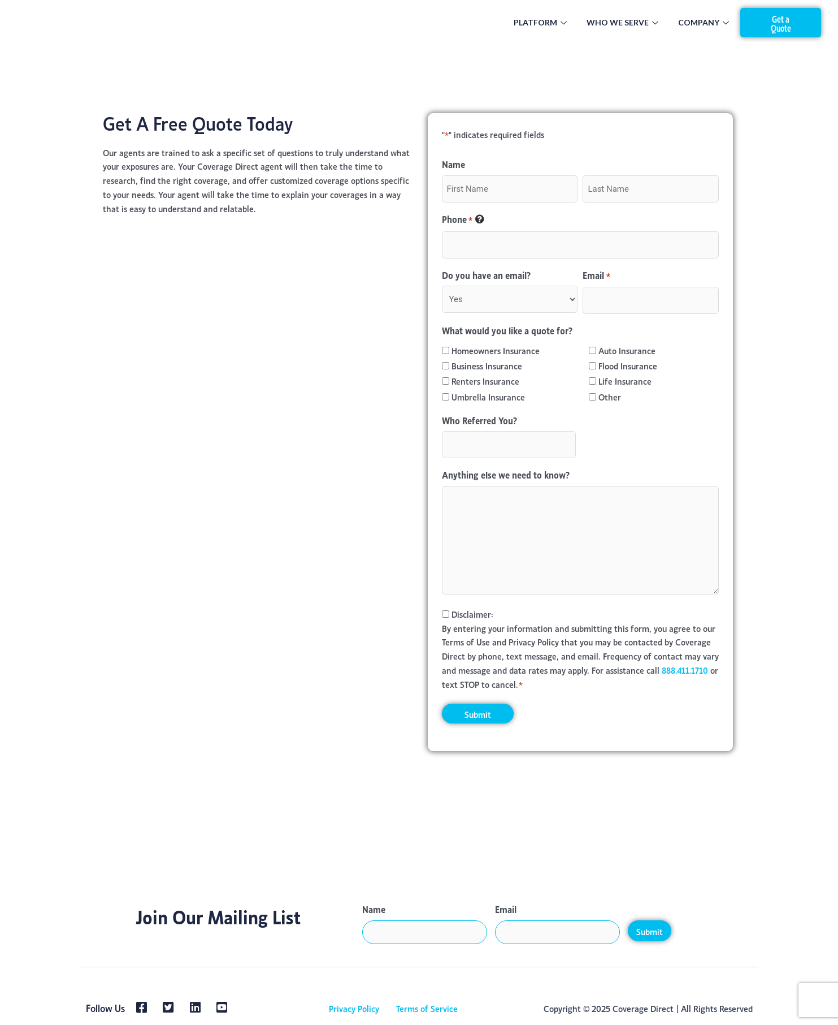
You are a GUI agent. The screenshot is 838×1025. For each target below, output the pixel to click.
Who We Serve (624, 22)
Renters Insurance (485, 380)
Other (609, 396)
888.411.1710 (685, 669)
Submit (649, 931)
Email (596, 275)
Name (373, 908)
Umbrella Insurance (488, 396)
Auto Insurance (626, 350)
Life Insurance (625, 380)
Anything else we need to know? (506, 474)
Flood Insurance (627, 365)
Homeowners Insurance (495, 350)
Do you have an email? (486, 274)
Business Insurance (486, 365)
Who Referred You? (479, 420)
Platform (542, 22)
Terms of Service (427, 1008)
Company (705, 22)
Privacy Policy (354, 1008)
